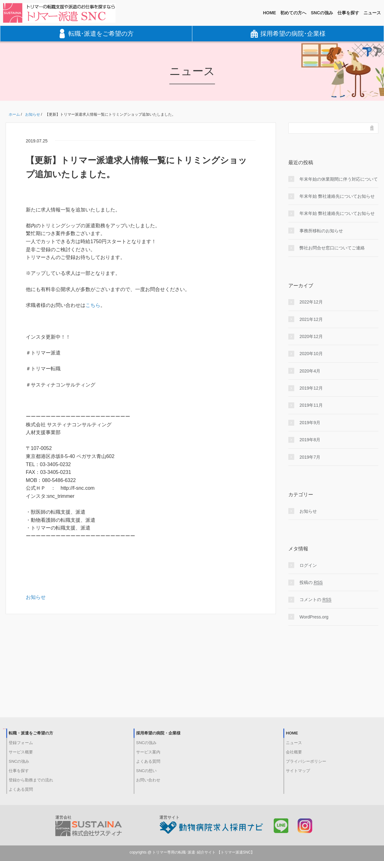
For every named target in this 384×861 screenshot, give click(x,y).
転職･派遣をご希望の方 (96, 33)
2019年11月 (311, 405)
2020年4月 (309, 370)
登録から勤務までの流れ (31, 780)
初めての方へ (293, 12)
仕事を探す (348, 12)
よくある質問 (21, 789)
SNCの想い (146, 770)
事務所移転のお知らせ (321, 230)
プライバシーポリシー (306, 761)
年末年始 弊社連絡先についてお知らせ (337, 196)
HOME (269, 12)
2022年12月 (311, 301)
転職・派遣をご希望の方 (31, 733)
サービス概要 (21, 752)
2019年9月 (309, 422)
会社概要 (294, 752)
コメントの (315, 599)
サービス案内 (148, 752)
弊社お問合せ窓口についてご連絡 (332, 247)
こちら (92, 305)
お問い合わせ (148, 780)
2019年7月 (309, 457)
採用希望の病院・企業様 (158, 733)
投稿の (311, 582)
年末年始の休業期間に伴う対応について (338, 179)
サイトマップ (298, 770)
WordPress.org (313, 616)
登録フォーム (21, 742)
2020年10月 (311, 353)
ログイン (308, 565)
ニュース (372, 12)
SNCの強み (322, 12)
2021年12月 (311, 319)
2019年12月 (311, 388)
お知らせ (36, 597)
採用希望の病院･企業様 (288, 33)
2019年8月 (309, 439)
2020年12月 (311, 336)
